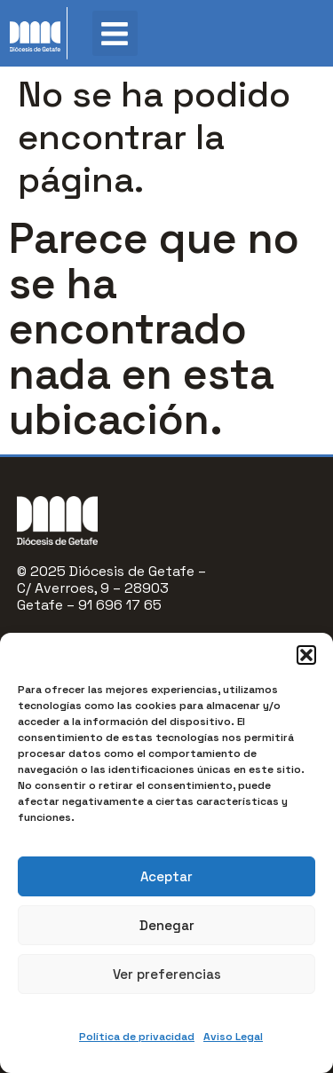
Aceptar (166, 876)
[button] (306, 655)
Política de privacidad (136, 1037)
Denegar (166, 925)
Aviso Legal (233, 1037)
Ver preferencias (167, 974)
